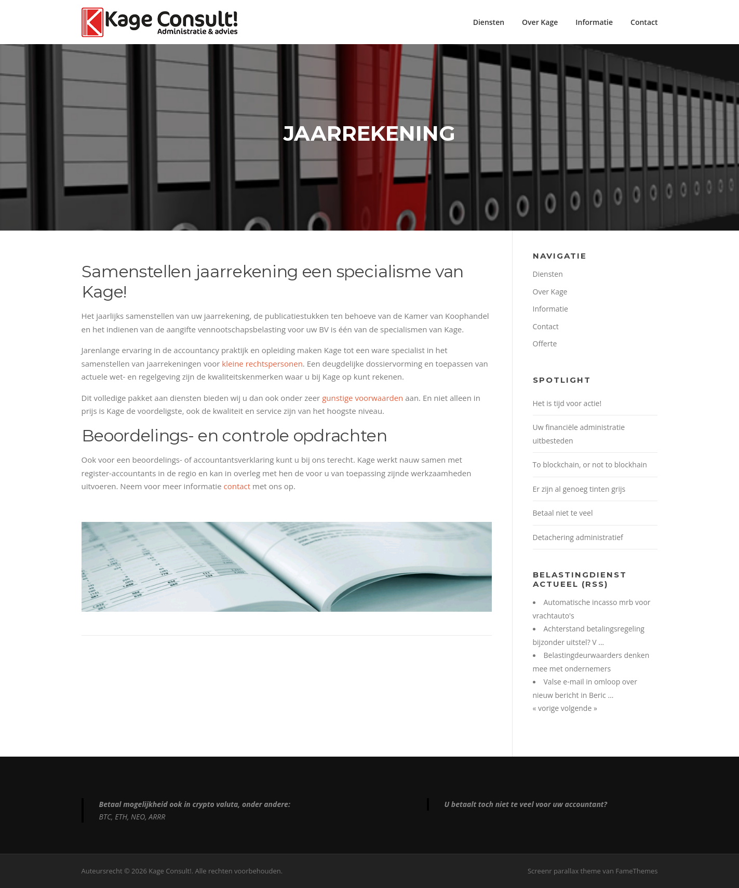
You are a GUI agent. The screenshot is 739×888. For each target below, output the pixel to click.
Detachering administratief (578, 537)
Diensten (488, 22)
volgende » (579, 708)
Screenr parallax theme (564, 871)
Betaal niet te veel (563, 513)
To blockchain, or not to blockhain (590, 464)
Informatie (594, 22)
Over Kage (540, 22)
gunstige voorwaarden (362, 398)
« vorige (547, 708)
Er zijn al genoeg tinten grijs (579, 489)
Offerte (545, 343)
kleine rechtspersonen (262, 363)
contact (236, 486)
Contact (643, 22)
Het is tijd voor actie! (567, 403)
